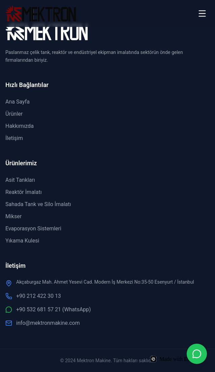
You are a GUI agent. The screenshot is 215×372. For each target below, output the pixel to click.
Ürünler (14, 114)
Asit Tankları (20, 180)
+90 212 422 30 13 (33, 296)
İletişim (14, 138)
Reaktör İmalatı (23, 192)
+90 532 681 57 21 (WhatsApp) (48, 309)
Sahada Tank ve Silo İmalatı (38, 204)
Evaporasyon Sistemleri (33, 228)
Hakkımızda (19, 126)
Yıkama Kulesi (22, 240)
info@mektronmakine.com (42, 323)
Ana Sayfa (17, 101)
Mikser (13, 216)
